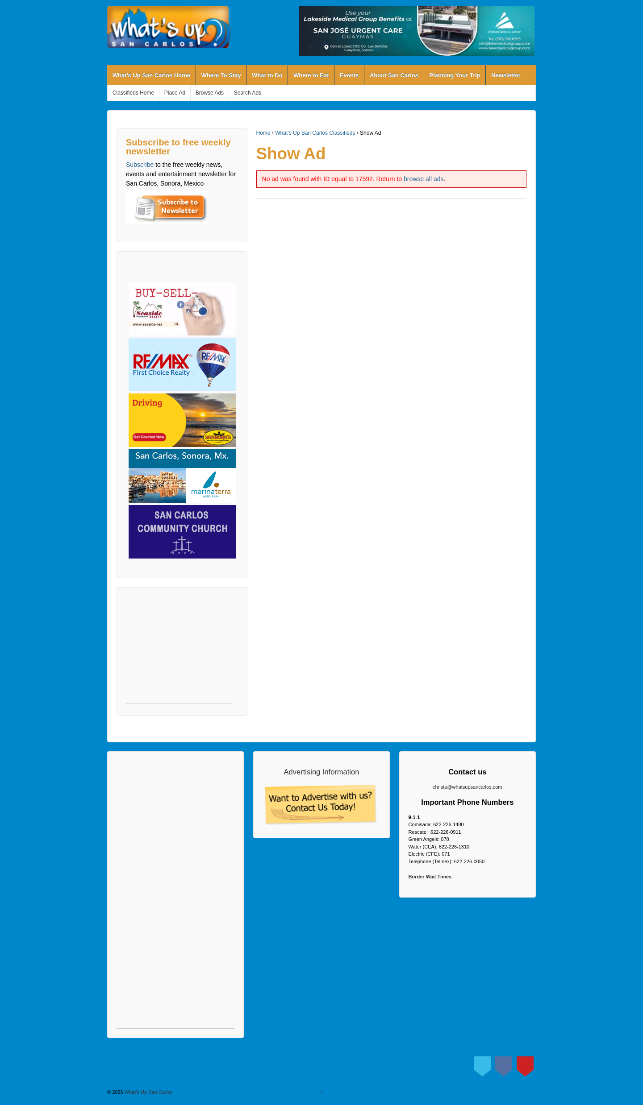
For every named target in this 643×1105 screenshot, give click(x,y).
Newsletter (506, 75)
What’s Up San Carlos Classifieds (315, 133)
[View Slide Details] (416, 31)
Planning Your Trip (454, 75)
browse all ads (424, 178)
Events (349, 75)
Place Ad (174, 93)
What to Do (267, 75)
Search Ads (247, 93)
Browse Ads (210, 93)
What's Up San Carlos (148, 1092)
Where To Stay (221, 75)
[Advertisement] (179, 650)
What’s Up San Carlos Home (151, 75)
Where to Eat (311, 75)
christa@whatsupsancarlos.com (467, 787)
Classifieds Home (133, 93)
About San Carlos (394, 75)
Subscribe (140, 164)
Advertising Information (321, 772)
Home (263, 133)
